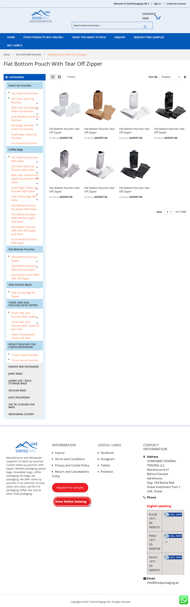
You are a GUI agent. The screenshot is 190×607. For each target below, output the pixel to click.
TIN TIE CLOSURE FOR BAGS (21, 406)
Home (7, 54)
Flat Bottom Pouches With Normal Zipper (23, 267)
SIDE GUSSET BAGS (20, 284)
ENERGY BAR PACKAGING (23, 366)
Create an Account (176, 3)
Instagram (108, 459)
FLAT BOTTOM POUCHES (28, 54)
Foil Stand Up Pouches (24, 93)
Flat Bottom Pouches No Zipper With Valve (24, 207)
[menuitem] (11, 37)
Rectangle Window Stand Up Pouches (22, 127)
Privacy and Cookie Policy (72, 465)
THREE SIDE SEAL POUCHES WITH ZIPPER (22, 304)
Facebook (107, 453)
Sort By (153, 76)
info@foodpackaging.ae (163, 583)
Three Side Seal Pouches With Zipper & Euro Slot (25, 325)
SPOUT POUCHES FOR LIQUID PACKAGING (21, 346)
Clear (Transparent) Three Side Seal (23, 336)
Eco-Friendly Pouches (24, 143)
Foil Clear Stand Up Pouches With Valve (23, 168)
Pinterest (107, 472)
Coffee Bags (15, 149)
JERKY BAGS (15, 373)
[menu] (95, 41)
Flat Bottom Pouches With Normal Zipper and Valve (23, 218)
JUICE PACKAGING (19, 397)
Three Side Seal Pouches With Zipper (23, 314)
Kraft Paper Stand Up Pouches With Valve (24, 189)
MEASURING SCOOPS (21, 414)
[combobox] (112, 25)
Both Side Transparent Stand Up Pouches (24, 109)
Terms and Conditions (70, 459)
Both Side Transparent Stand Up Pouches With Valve (25, 178)
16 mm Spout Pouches (24, 360)
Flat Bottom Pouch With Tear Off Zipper (25, 276)
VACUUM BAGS (17, 390)
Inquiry (59, 453)
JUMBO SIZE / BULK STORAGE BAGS (20, 382)
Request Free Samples (70, 487)
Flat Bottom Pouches (21, 249)
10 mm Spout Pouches (24, 355)
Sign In (157, 3)
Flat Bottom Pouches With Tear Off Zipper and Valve (23, 230)
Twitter (105, 465)
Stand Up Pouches (19, 85)
